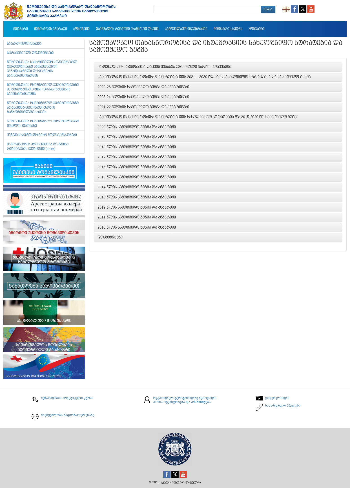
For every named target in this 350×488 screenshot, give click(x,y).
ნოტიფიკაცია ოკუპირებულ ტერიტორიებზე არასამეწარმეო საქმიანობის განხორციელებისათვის (43, 107)
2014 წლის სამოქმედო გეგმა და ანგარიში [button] (136, 187)
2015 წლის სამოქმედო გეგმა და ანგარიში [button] (136, 177)
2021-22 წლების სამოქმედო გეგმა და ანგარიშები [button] (143, 107)
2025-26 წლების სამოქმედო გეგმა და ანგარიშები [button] (143, 87)
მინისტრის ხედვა (228, 29)
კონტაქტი (256, 29)
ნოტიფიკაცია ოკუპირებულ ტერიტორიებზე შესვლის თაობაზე (43, 124)
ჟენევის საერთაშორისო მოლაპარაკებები (42, 135)
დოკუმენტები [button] (110, 237)
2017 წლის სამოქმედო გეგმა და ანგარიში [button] (136, 157)
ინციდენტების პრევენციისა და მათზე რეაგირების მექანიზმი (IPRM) (38, 147)
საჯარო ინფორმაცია (24, 44)
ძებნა (268, 9)
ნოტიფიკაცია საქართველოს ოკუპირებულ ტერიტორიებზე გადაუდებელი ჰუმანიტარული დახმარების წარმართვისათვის (42, 69)
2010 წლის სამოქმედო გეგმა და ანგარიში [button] (136, 227)
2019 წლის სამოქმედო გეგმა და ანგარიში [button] (136, 137)
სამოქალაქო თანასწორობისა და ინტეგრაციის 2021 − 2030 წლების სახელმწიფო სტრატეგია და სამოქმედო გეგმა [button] (204, 77)
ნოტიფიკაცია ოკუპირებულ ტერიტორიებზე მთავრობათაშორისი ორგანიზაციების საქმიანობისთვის (43, 89)
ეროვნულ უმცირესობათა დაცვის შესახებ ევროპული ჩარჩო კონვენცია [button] (164, 67)
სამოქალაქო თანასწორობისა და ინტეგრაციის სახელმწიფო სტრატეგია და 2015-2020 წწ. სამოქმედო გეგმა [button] (197, 117)
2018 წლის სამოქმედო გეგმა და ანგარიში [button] (136, 147)
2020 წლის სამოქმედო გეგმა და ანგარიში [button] (136, 127)
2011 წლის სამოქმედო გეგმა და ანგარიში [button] (136, 217)
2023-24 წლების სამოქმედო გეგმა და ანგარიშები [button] (143, 97)
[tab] (218, 67)
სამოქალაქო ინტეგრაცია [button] (186, 29)
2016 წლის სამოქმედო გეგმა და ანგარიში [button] (136, 167)
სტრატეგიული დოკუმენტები (30, 53)
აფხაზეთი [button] (81, 29)
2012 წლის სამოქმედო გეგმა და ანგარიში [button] (136, 207)
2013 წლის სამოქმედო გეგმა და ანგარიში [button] (136, 197)
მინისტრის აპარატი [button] (50, 29)
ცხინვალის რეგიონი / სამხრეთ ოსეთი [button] (127, 29)
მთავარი (20, 29)
